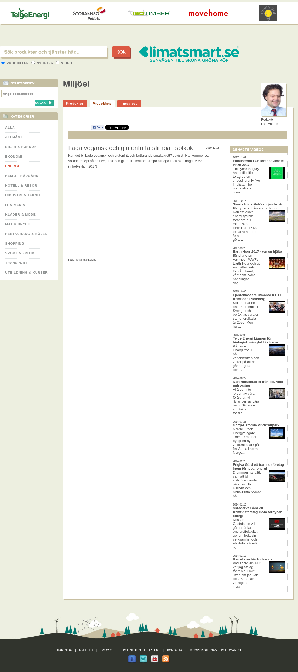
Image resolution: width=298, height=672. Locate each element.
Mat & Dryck (17, 224)
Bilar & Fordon (21, 147)
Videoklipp (102, 103)
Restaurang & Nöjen (26, 234)
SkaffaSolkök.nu (86, 259)
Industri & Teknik (23, 195)
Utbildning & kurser (26, 272)
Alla (10, 127)
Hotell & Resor (21, 185)
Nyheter (43, 63)
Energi (12, 166)
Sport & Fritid (20, 253)
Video (64, 63)
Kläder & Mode (20, 214)
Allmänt (13, 137)
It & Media (15, 205)
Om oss (106, 650)
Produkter (15, 63)
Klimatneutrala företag (139, 650)
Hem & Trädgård (21, 176)
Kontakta (174, 650)
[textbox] (53, 51)
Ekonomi (13, 156)
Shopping (14, 243)
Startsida (64, 650)
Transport (16, 263)
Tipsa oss (129, 103)
